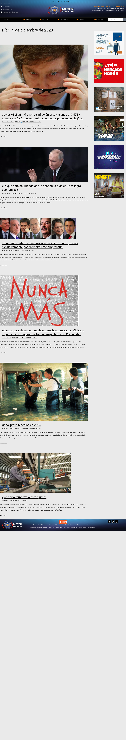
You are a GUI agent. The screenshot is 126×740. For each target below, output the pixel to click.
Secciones (6, 20)
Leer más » (3, 136)
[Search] (124, 19)
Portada (38, 122)
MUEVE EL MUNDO (28, 122)
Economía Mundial (17, 193)
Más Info (25, 250)
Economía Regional (8, 250)
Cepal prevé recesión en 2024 (21, 425)
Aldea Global (6, 193)
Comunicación (6, 338)
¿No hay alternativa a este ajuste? (24, 497)
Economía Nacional (8, 122)
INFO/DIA (18, 122)
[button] (108, 6)
